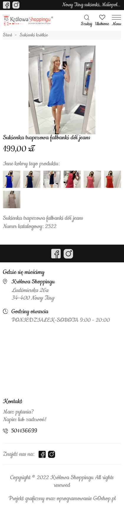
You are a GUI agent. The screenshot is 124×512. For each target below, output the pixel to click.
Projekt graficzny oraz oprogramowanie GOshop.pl (62, 499)
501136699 (24, 431)
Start (7, 35)
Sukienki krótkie (34, 35)
